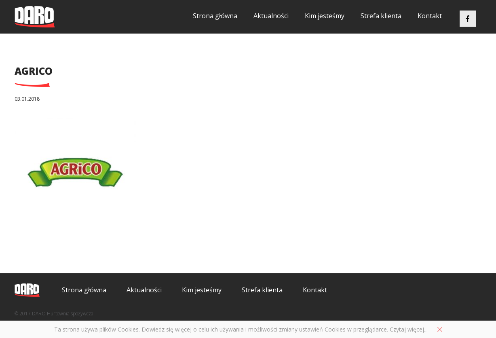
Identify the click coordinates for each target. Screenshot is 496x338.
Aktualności (271, 15)
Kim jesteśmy (324, 15)
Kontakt (430, 15)
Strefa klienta (381, 15)
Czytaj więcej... (409, 329)
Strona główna (215, 15)
